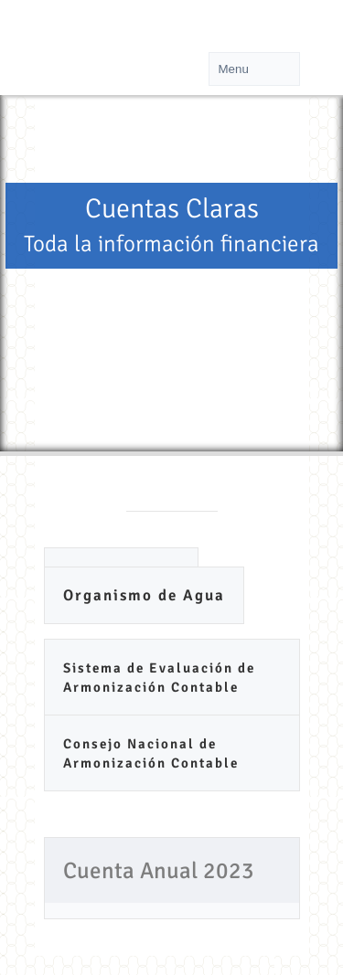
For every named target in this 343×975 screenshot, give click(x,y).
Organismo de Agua (144, 595)
